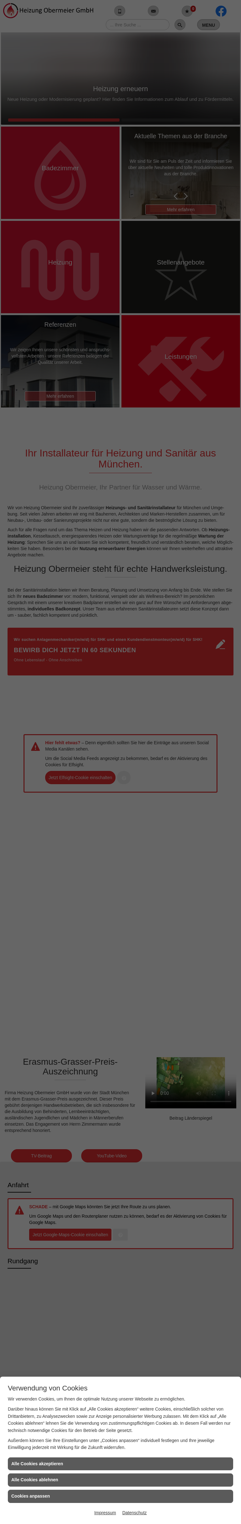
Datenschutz (134, 1512)
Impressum (105, 1512)
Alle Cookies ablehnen (34, 1479)
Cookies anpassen (30, 1496)
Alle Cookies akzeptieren (37, 1463)
